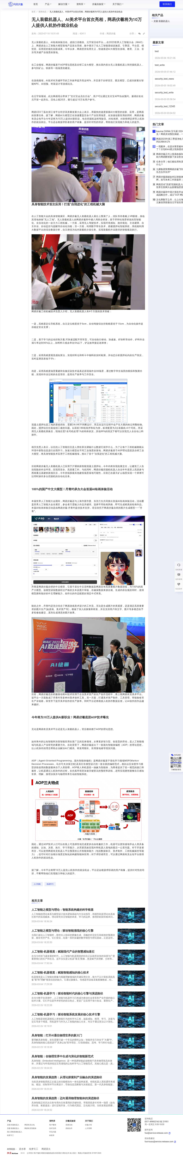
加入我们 (73, 1153)
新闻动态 (42, 12)
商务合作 (66, 1153)
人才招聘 (88, 1128)
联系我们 (167, 4)
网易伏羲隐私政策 (48, 1153)
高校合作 (69, 1128)
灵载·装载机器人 (13, 1128)
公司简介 (30, 1153)
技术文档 (52, 1128)
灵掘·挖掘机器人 (13, 1125)
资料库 (52, 1121)
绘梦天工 (10, 1135)
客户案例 (52, 1125)
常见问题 (52, 1132)
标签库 (51, 1135)
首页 (33, 12)
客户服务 (37, 1153)
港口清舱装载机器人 (14, 1132)
